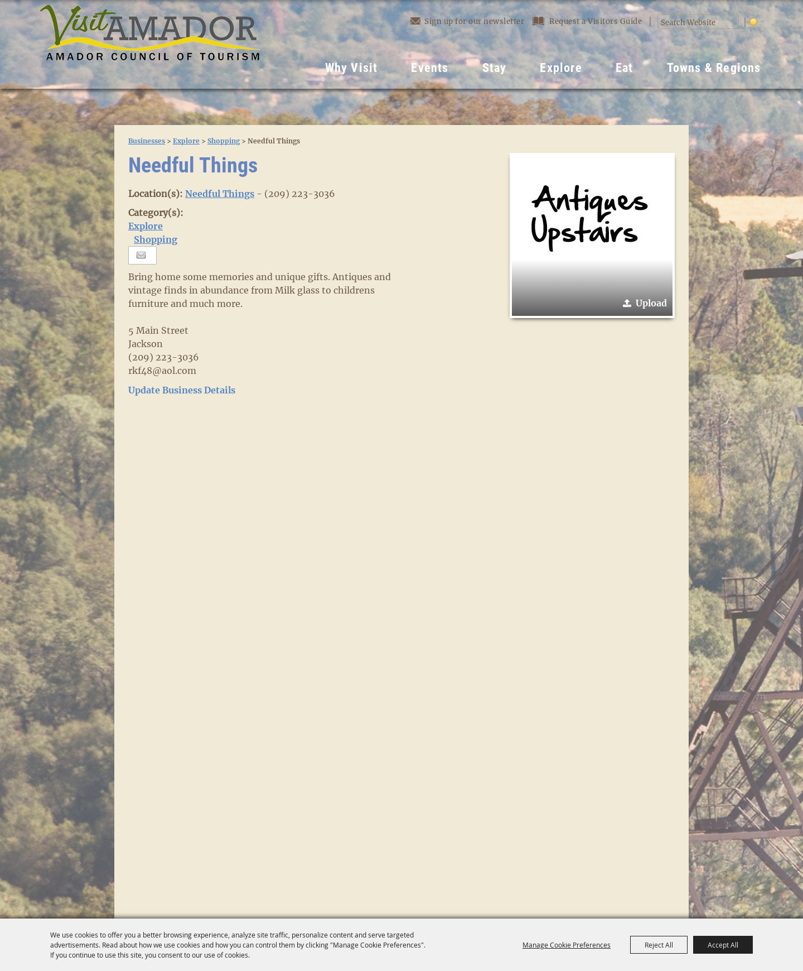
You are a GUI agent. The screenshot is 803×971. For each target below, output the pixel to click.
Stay (494, 68)
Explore (561, 68)
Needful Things (219, 193)
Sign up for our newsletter (467, 21)
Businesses (146, 141)
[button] (592, 235)
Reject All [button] (659, 944)
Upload (651, 303)
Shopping (223, 141)
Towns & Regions (714, 68)
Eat (624, 68)
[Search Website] (692, 22)
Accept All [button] (723, 944)
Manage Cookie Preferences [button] (567, 944)
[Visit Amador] (150, 44)
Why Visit (351, 68)
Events (429, 68)
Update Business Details (181, 390)
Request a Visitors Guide (588, 21)
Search (732, 22)
